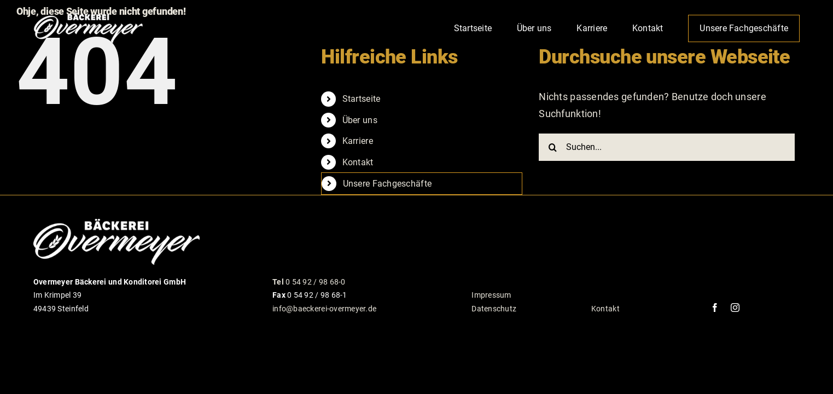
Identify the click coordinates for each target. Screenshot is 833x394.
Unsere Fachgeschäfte (387, 183)
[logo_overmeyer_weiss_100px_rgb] (88, 15)
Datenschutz (493, 308)
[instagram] (735, 307)
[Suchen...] (667, 147)
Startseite (361, 99)
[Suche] (552, 147)
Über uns (359, 120)
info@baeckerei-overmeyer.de (324, 308)
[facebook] (714, 307)
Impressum (491, 295)
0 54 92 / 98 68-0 (309, 281)
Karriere (357, 141)
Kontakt (358, 162)
